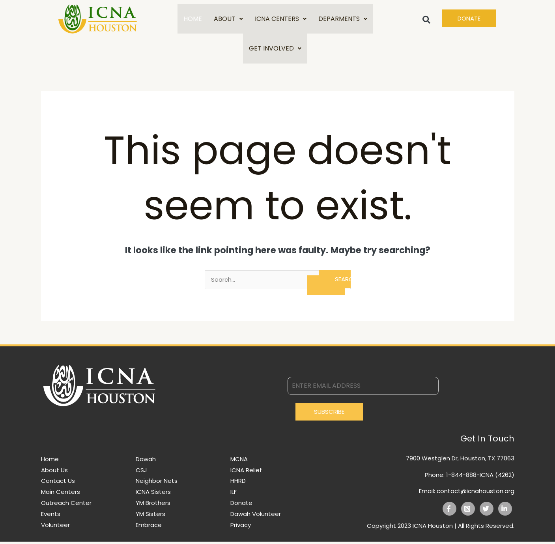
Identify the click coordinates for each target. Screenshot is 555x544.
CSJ (141, 472)
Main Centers (60, 494)
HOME (192, 19)
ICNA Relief (246, 472)
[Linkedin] (505, 511)
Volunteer (55, 527)
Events (50, 516)
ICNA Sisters (153, 494)
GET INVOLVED (275, 49)
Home (50, 461)
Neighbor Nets (157, 483)
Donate (241, 505)
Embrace (149, 527)
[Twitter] (486, 511)
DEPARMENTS (342, 19)
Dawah (146, 461)
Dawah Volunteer (255, 516)
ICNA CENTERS (280, 19)
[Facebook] (449, 511)
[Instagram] (468, 511)
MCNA (239, 461)
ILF (233, 494)
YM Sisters (150, 516)
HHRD (238, 483)
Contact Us (58, 483)
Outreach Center (66, 505)
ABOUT (228, 19)
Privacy (240, 527)
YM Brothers (153, 505)
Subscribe (329, 414)
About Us (54, 472)
